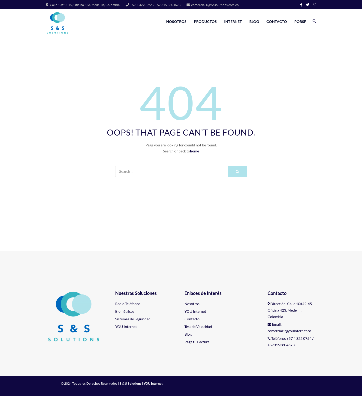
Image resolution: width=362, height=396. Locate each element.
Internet (233, 21)
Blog (188, 334)
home (194, 151)
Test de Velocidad (198, 326)
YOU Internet (126, 326)
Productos (205, 21)
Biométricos (124, 311)
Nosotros (176, 21)
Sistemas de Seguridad (133, 319)
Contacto (276, 21)
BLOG (254, 21)
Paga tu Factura (196, 342)
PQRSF (300, 21)
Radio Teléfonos (127, 303)
